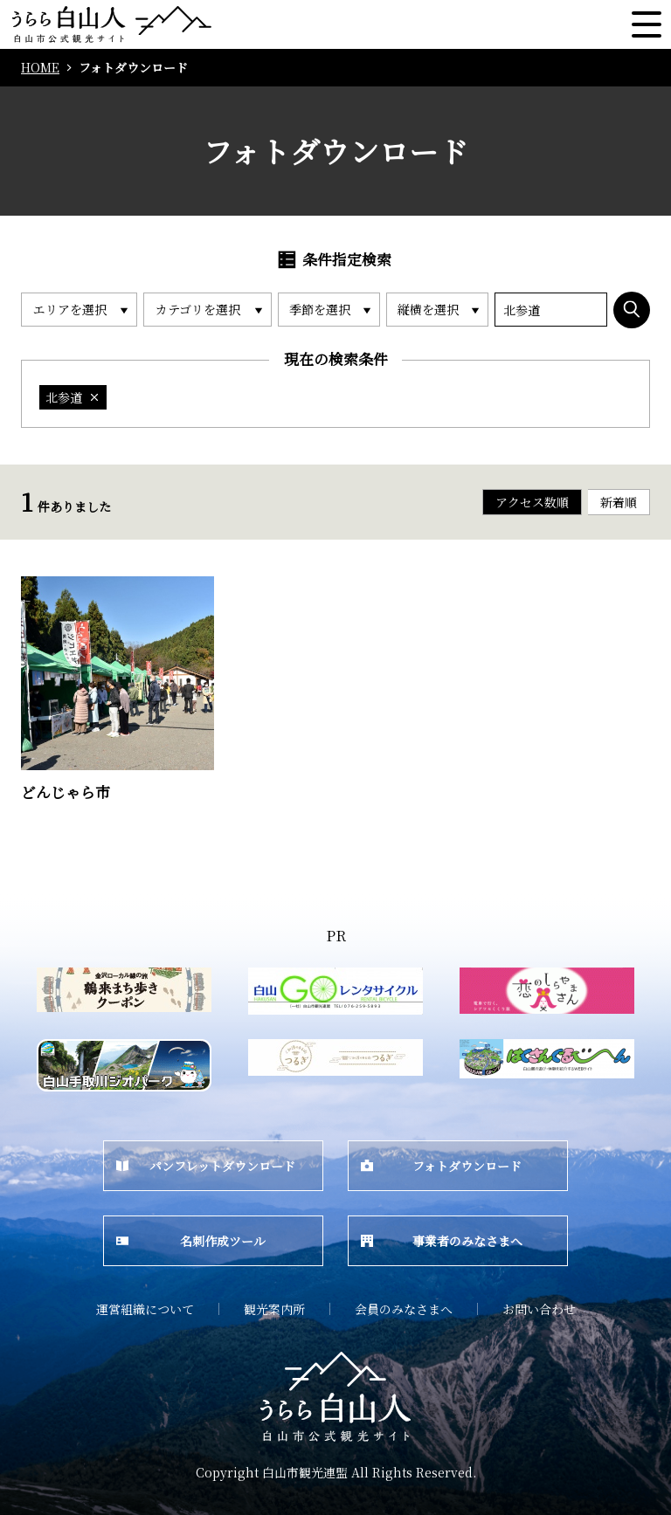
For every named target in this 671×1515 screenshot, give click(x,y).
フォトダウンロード (441, 1165)
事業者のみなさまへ (441, 1241)
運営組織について (145, 1309)
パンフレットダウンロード (205, 1165)
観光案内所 (274, 1309)
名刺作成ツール (191, 1241)
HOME (40, 67)
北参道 (72, 397)
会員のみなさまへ (404, 1309)
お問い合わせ (539, 1309)
